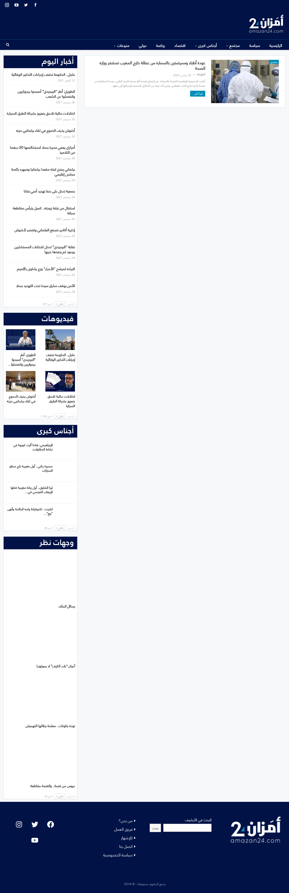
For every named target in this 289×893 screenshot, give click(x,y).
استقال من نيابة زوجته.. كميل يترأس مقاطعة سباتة (44, 210)
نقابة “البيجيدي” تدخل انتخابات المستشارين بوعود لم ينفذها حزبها (44, 249)
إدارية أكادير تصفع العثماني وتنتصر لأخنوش (44, 229)
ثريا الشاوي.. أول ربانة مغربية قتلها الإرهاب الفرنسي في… (32, 489)
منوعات (123, 45)
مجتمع (234, 45)
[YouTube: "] (35, 840)
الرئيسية (275, 45)
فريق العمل (123, 829)
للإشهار (127, 837)
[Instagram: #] (19, 824)
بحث (155, 827)
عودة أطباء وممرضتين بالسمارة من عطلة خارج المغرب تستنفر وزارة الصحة (152, 65)
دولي (143, 45)
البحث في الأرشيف (198, 819)
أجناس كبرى (207, 45)
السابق (71, 304)
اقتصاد (180, 45)
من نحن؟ (126, 820)
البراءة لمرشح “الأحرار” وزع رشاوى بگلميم (46, 268)
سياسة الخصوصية (118, 854)
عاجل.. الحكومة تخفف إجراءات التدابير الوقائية (43, 74)
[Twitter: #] (35, 824)
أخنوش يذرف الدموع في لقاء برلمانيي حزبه (45, 130)
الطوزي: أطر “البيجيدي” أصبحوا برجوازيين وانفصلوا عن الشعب (46, 93)
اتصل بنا (126, 846)
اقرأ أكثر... (198, 93)
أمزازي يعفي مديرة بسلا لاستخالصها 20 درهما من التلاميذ (42, 149)
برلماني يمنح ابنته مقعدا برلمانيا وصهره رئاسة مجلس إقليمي (43, 171)
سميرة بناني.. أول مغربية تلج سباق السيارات (31, 468)
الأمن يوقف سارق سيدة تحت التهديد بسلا (45, 285)
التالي (59, 304)
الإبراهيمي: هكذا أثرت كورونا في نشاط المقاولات (33, 447)
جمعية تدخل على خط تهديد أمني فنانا (49, 191)
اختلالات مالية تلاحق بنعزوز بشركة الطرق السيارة (41, 113)
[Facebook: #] (50, 824)
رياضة (160, 45)
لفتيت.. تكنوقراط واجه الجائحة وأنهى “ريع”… (30, 511)
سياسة (254, 45)
